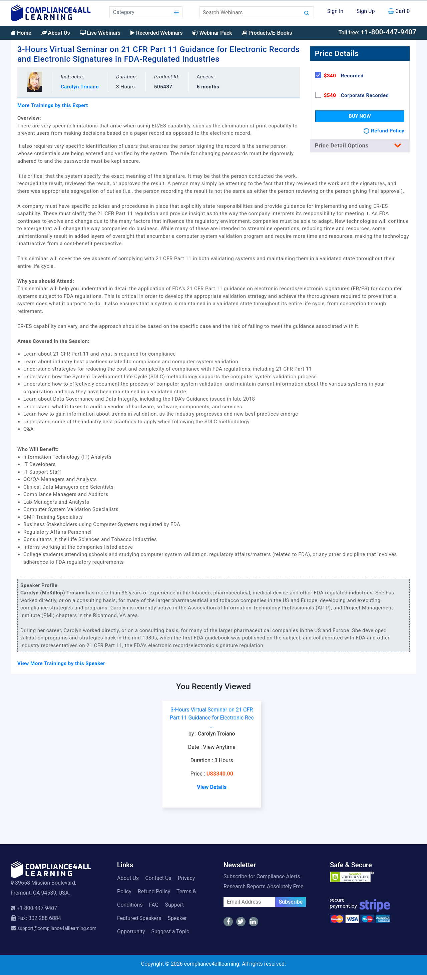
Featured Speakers (139, 918)
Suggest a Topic (170, 931)
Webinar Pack (212, 33)
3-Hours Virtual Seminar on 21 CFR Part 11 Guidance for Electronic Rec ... (212, 717)
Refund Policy (154, 891)
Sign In (335, 11)
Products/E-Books (267, 33)
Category (123, 12)
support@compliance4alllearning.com (56, 928)
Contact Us (158, 878)
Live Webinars (100, 33)
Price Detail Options (360, 145)
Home (21, 33)
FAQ (154, 905)
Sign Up (366, 11)
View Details (212, 787)
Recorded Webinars (156, 33)
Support (174, 905)
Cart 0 (399, 11)
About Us (55, 33)
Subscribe (291, 902)
